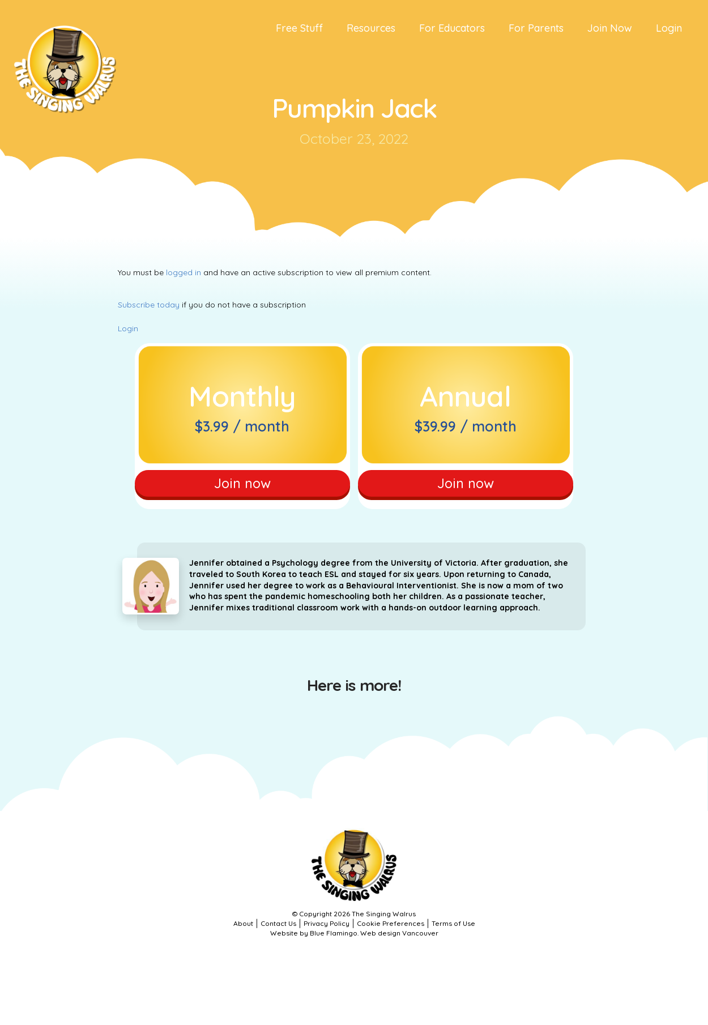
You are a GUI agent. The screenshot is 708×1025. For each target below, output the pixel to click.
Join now (242, 486)
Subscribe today (149, 305)
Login (128, 328)
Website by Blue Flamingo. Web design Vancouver (354, 938)
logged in (183, 272)
